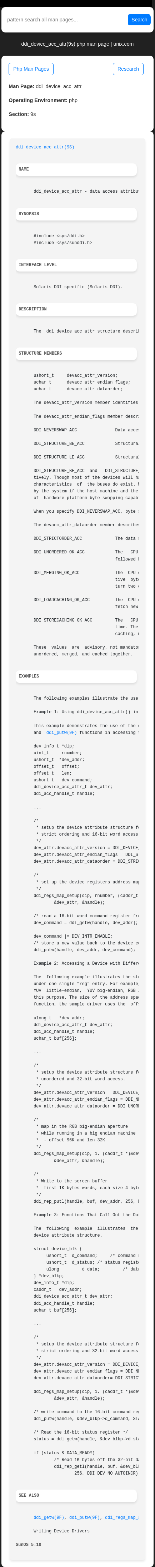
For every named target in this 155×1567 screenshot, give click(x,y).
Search (139, 19)
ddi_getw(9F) (49, 1517)
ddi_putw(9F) (61, 732)
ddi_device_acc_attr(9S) (45, 147)
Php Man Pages (31, 69)
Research (128, 69)
